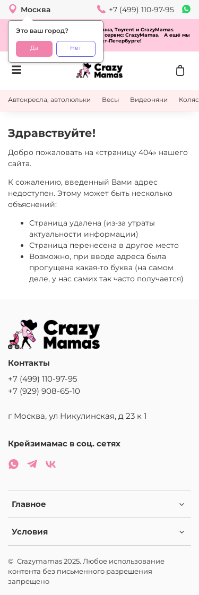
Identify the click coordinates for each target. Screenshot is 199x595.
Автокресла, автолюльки (49, 100)
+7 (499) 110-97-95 (42, 379)
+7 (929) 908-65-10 (44, 391)
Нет (75, 48)
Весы (110, 100)
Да (34, 48)
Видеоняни (149, 100)
